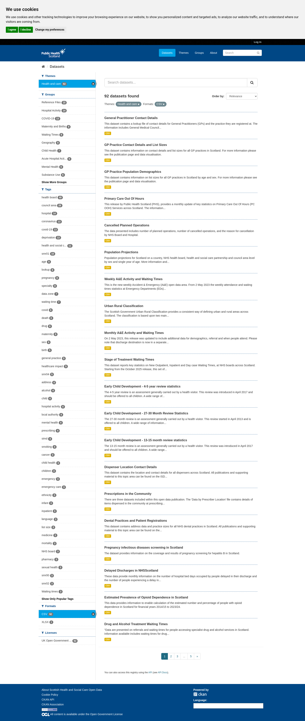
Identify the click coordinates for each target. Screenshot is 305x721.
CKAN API (48, 699)
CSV (108, 133)
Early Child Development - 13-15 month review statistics (145, 440)
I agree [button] (12, 29)
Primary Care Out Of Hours (124, 198)
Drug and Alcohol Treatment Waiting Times (136, 624)
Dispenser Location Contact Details (130, 467)
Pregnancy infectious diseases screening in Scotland (143, 547)
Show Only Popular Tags (58, 598)
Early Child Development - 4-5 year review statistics (142, 386)
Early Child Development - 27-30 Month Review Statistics (146, 413)
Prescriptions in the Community (128, 493)
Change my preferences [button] (49, 29)
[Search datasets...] (175, 82)
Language (199, 700)
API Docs (162, 672)
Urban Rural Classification (123, 306)
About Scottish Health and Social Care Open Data (72, 689)
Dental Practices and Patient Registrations (135, 520)
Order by (217, 96)
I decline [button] (26, 29)
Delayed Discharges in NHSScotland (131, 570)
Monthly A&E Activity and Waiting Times (134, 332)
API (150, 672)
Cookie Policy (50, 694)
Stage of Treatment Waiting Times (129, 359)
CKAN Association (53, 704)
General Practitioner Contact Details (131, 118)
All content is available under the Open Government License (82, 714)
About (213, 52)
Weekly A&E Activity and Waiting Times (133, 279)
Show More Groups (54, 182)
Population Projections (121, 252)
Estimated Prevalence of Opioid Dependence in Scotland (146, 597)
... (184, 656)
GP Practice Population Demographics (132, 171)
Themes (184, 52)
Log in (257, 42)
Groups (199, 52)
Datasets (167, 52)
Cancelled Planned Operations (126, 225)
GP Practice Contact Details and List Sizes (135, 144)
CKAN (200, 694)
